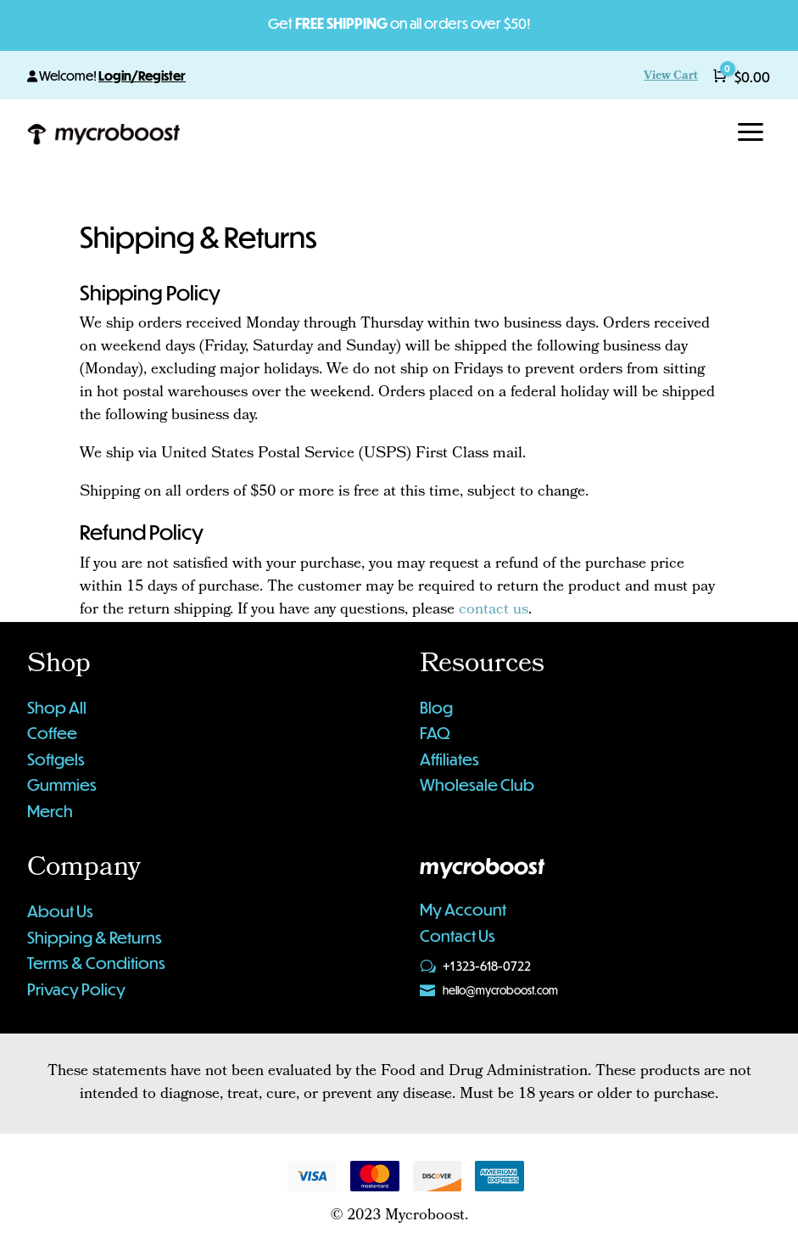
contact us (493, 610)
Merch (50, 811)
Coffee (52, 732)
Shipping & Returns (94, 937)
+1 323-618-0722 (487, 965)
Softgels (56, 759)
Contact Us (457, 935)
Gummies (62, 784)
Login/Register (142, 75)
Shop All (56, 707)
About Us (60, 911)
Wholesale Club (477, 784)
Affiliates (449, 759)
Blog (436, 707)
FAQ (435, 732)
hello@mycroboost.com (500, 990)
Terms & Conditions (96, 962)
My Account (463, 909)
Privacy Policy (76, 989)
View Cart (671, 77)
